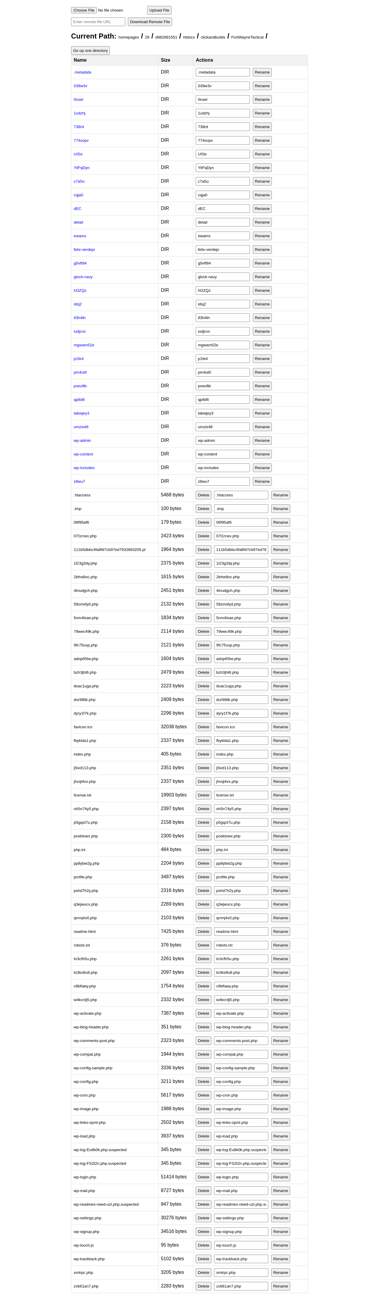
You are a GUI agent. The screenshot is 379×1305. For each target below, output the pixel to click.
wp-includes (84, 468)
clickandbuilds (213, 37)
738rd (79, 127)
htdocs (189, 37)
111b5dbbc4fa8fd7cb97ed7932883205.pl (109, 549)
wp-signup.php (86, 1231)
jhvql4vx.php (85, 781)
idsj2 (78, 304)
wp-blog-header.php (91, 1027)
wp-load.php (84, 1136)
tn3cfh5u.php (85, 959)
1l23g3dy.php (85, 563)
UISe (78, 154)
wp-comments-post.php (94, 1040)
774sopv (81, 140)
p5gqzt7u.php (86, 822)
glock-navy (83, 277)
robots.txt (82, 945)
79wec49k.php (86, 631)
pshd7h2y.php (86, 890)
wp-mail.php (84, 1190)
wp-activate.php (87, 1013)
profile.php (83, 877)
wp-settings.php (87, 1218)
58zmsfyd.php (86, 604)
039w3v (80, 86)
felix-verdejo (84, 249)
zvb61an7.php (86, 1286)
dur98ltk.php (84, 699)
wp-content (83, 454)
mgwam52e (84, 345)
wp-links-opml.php (89, 1122)
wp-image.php (86, 1109)
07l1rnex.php (85, 536)
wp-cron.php (84, 1095)
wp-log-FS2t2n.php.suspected (100, 1163)
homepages (128, 37)
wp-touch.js (84, 1245)
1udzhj (79, 113)
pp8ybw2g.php (86, 863)
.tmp (77, 508)
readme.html (85, 931)
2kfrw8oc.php (85, 577)
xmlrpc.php (83, 1272)
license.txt (82, 795)
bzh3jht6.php (85, 672)
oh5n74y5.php (86, 809)
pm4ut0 (80, 372)
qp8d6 (79, 399)
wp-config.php (86, 1081)
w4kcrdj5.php (85, 1000)
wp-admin (82, 440)
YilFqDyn (82, 167)
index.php (82, 754)
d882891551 (166, 37)
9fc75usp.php (85, 645)
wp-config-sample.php (93, 1068)
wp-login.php (85, 1177)
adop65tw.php (86, 659)
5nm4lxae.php (86, 618)
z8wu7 (79, 481)
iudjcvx (80, 331)
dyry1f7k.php (85, 713)
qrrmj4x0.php (85, 918)
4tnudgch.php (86, 590)
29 (147, 37)
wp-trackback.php (89, 1259)
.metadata (82, 72)
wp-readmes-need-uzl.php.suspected (106, 1204)
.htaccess (82, 495)
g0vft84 (80, 263)
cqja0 (78, 195)
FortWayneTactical (247, 37)
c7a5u (79, 181)
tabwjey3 (81, 413)
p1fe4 (78, 358)
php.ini (79, 849)
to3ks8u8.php (85, 972)
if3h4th (80, 318)
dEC (77, 208)
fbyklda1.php (85, 740)
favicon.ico (83, 727)
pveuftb (80, 386)
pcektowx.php (86, 836)
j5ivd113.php (85, 768)
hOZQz (80, 290)
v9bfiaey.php (85, 986)
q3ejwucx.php (86, 904)
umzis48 (81, 427)
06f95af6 (81, 522)
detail (78, 222)
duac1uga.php (86, 686)
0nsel (78, 99)
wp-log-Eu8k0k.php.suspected (100, 1150)
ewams (80, 236)
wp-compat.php (87, 1054)
